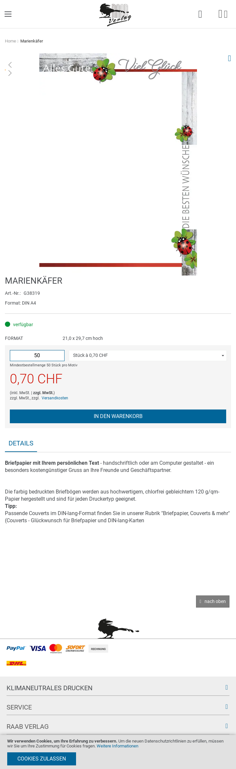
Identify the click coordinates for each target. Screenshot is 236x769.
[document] (118, 752)
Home (10, 41)
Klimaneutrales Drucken (49, 688)
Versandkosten (55, 398)
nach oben (215, 601)
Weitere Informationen (117, 746)
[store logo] (115, 14)
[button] (148, 355)
